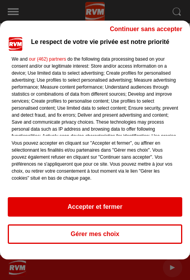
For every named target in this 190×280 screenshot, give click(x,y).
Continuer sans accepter (146, 29)
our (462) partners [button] (47, 59)
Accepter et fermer (94, 206)
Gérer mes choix (95, 234)
